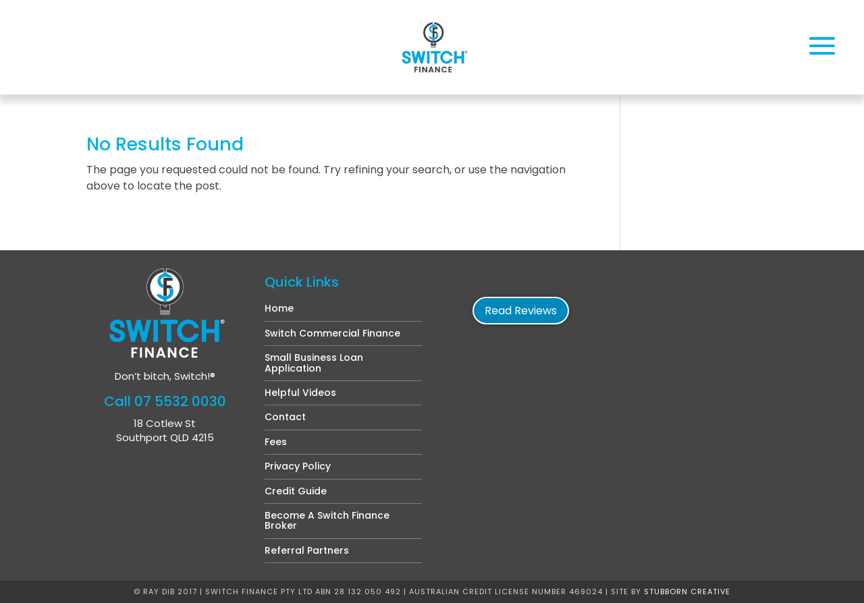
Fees (276, 442)
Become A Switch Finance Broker (327, 520)
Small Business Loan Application (314, 362)
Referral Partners (307, 550)
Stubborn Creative (687, 591)
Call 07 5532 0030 (165, 401)
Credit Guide (296, 491)
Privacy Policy (298, 466)
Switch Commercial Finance (332, 333)
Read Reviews (521, 310)
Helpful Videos (300, 392)
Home (279, 308)
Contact (285, 417)
